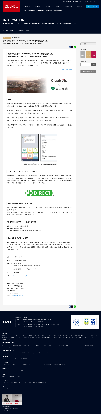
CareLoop (11, 335)
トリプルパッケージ (56, 335)
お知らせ (12, 30)
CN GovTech (37, 335)
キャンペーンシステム (51, 347)
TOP (25, 10)
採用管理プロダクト (17, 345)
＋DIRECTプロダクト (62, 347)
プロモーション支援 (79, 345)
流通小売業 (4, 353)
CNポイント (4, 335)
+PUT (90, 337)
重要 (27, 30)
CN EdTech (31, 335)
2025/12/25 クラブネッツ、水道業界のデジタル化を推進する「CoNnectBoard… (80, 1)
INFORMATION (68, 6)
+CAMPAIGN (12, 337)
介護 (28, 353)
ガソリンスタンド (16, 353)
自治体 (23, 353)
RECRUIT (79, 6)
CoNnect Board (18, 335)
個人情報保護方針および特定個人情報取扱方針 (54, 365)
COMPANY (57, 6)
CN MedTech (74, 337)
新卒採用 (12, 376)
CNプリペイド (5, 337)
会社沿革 (34, 365)
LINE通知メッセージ (6, 339)
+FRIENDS (31, 337)
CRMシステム (41, 347)
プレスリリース (20, 30)
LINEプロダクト (5, 347)
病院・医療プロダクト (29, 345)
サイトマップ (5, 388)
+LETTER (38, 337)
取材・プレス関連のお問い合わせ (40, 382)
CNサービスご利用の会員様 (25, 382)
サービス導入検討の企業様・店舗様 (9, 382)
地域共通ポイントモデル (7, 359)
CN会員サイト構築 (46, 335)
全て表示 (5, 30)
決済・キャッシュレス (6, 345)
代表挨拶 (9, 365)
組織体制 (25, 365)
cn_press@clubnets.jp (16, 295)
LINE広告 (55, 337)
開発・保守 (12, 347)
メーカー (52, 353)
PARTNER (47, 6)
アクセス (40, 365)
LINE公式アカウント (46, 337)
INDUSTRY (37, 6)
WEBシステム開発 (79, 335)
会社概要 (4, 365)
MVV (30, 365)
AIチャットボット (21, 347)
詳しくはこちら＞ (67, 70)
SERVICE (27, 6)
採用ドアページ (5, 376)
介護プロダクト (69, 345)
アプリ (28, 347)
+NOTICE (25, 337)
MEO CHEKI (61, 337)
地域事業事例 (24, 359)
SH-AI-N (25, 335)
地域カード (16, 359)
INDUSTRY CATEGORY (8, 351)
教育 (32, 353)
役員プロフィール (17, 365)
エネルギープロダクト (59, 345)
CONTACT (94, 6)
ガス (9, 353)
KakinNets (71, 335)
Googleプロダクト (89, 345)
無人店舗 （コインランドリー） (41, 353)
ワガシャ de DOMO (83, 337)
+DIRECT (19, 337)
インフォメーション (6, 370)
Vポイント (93, 335)
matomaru (87, 335)
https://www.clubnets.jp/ (20, 276)
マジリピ (68, 337)
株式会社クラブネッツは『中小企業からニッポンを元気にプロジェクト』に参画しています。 (12, 408)
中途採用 (18, 376)
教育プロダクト (48, 345)
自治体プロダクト (40, 345)
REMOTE (65, 335)
